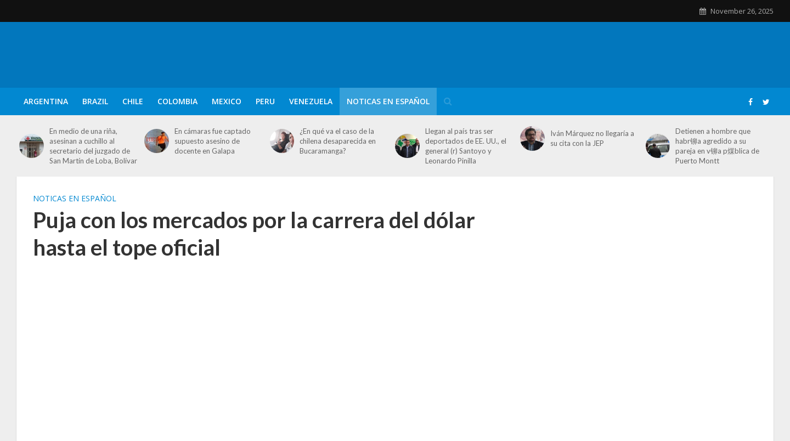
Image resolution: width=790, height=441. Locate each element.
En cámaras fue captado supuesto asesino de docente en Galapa (212, 141)
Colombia (177, 101)
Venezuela (310, 101)
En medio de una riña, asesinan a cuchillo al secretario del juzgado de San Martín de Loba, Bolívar (93, 146)
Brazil (95, 101)
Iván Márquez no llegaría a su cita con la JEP (592, 138)
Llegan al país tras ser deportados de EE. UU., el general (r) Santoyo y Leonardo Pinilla (465, 146)
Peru (265, 101)
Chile (132, 101)
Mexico (226, 101)
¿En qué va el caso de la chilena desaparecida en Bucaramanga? (338, 141)
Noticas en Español (388, 101)
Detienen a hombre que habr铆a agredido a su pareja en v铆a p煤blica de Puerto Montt (717, 146)
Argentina (46, 101)
